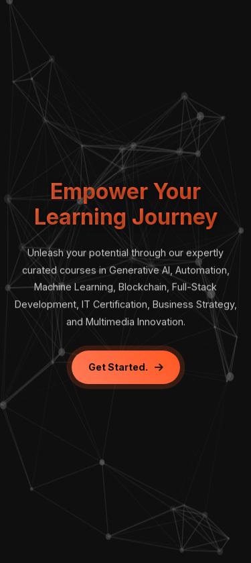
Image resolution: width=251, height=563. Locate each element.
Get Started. (125, 367)
